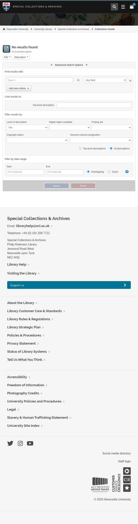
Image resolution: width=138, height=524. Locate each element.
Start (9, 166)
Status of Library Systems (27, 351)
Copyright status (15, 134)
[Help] (125, 171)
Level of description (17, 122)
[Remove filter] (10, 56)
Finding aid (97, 122)
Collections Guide (105, 29)
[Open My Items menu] (131, 6)
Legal (11, 409)
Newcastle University (17, 29)
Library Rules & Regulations (28, 319)
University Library (43, 29)
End (48, 166)
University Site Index (23, 426)
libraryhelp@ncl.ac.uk (32, 226)
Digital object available (60, 122)
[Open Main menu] (123, 6)
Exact (113, 171)
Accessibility (17, 377)
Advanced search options (69, 64)
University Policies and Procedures (34, 401)
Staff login (124, 461)
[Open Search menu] (114, 6)
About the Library (20, 303)
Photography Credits (23, 393)
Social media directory (117, 453)
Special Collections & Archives (37, 6)
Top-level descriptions (92, 148)
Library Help (16, 264)
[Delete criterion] (128, 80)
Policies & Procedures (24, 335)
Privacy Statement (21, 343)
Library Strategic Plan (24, 327)
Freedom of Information (25, 385)
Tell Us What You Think (24, 360)
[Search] (40, 80)
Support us (17, 285)
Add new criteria (19, 88)
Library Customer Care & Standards (34, 311)
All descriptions (120, 148)
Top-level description (43, 105)
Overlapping (95, 171)
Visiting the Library (21, 273)
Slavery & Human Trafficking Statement (37, 417)
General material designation (85, 134)
